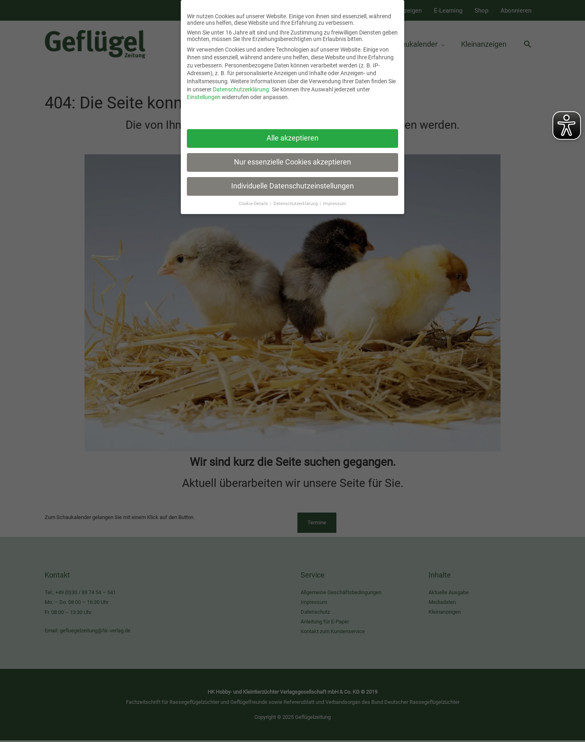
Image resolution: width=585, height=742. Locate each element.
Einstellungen (204, 92)
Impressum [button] (334, 198)
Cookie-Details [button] (254, 198)
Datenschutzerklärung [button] (296, 198)
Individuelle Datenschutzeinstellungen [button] (292, 181)
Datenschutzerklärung (241, 84)
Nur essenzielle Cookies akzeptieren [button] (292, 157)
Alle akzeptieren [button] (292, 133)
